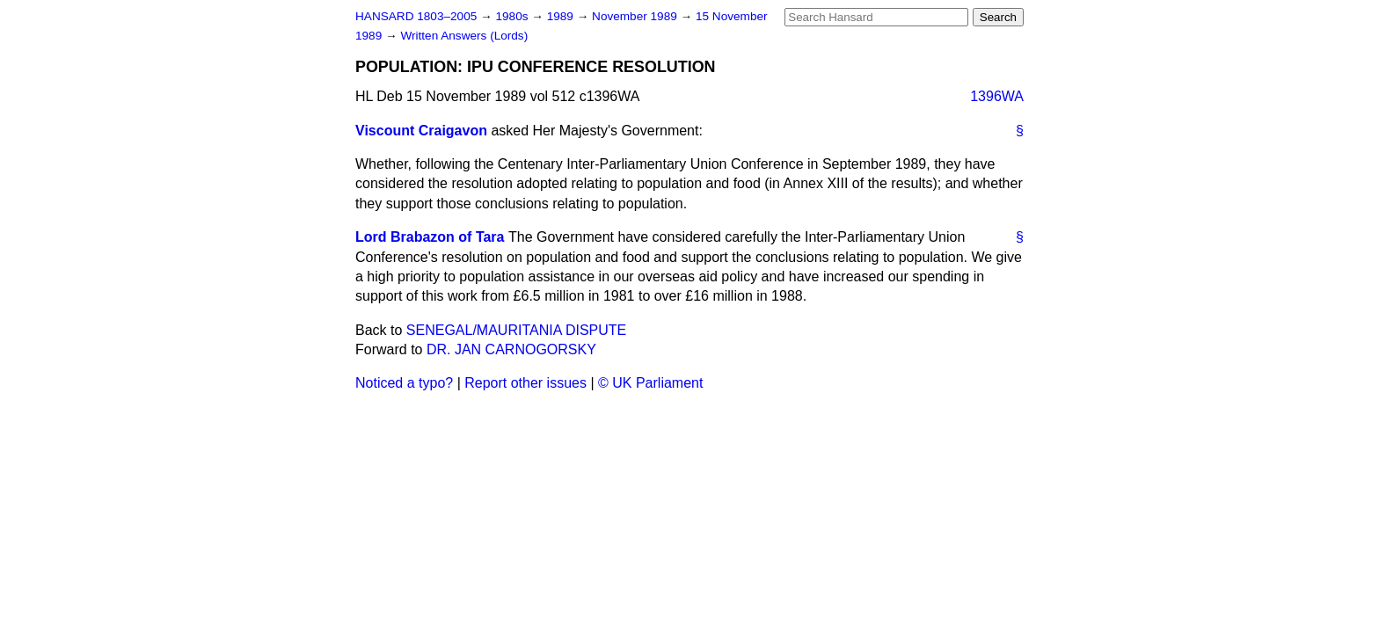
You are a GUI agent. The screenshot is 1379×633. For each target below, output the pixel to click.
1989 (562, 16)
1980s (513, 16)
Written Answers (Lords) (464, 35)
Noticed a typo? (404, 382)
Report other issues (525, 382)
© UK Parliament (650, 382)
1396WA (997, 96)
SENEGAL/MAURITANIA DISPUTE (516, 330)
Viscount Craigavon (421, 130)
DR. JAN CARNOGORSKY (511, 349)
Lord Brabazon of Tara (430, 236)
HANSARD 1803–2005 (416, 16)
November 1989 (636, 16)
